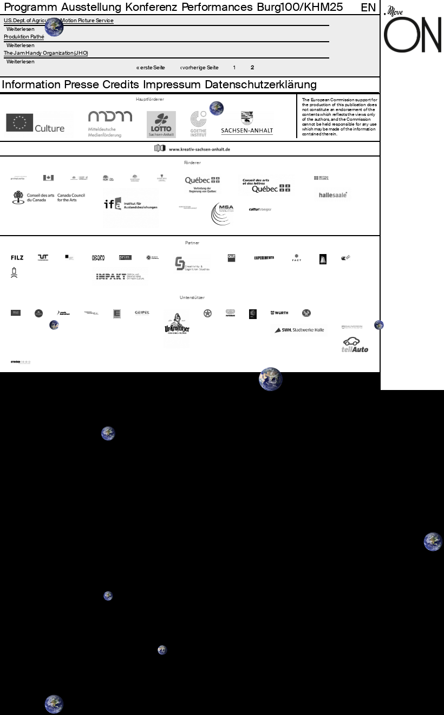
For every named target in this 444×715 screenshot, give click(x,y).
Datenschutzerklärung (261, 84)
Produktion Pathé (24, 36)
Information (31, 84)
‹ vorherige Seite (199, 67)
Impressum (172, 84)
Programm (30, 7)
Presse (81, 84)
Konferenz (151, 7)
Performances (217, 7)
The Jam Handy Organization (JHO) (46, 52)
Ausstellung (91, 7)
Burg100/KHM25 (300, 7)
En (368, 7)
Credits (120, 84)
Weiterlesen (20, 28)
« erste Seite (150, 67)
